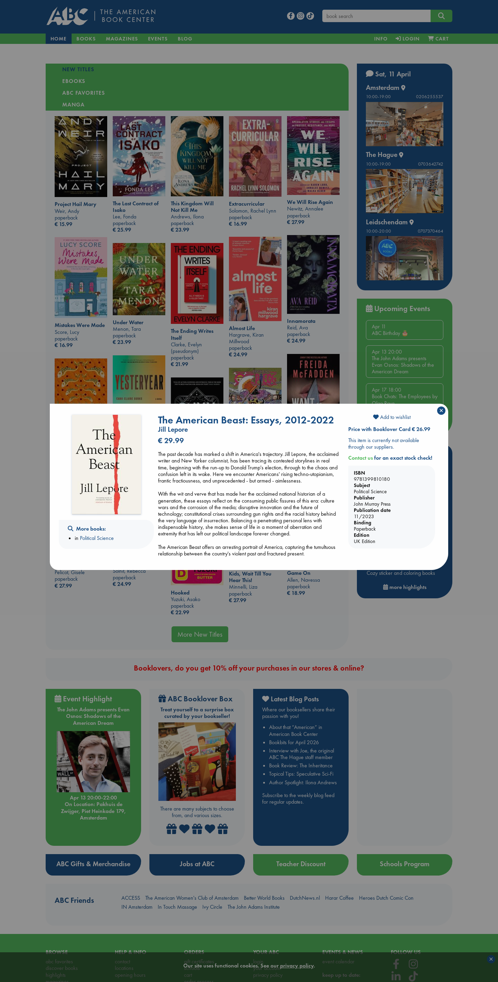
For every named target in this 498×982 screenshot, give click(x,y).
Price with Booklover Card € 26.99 (389, 429)
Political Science (97, 538)
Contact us (360, 457)
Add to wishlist (392, 417)
